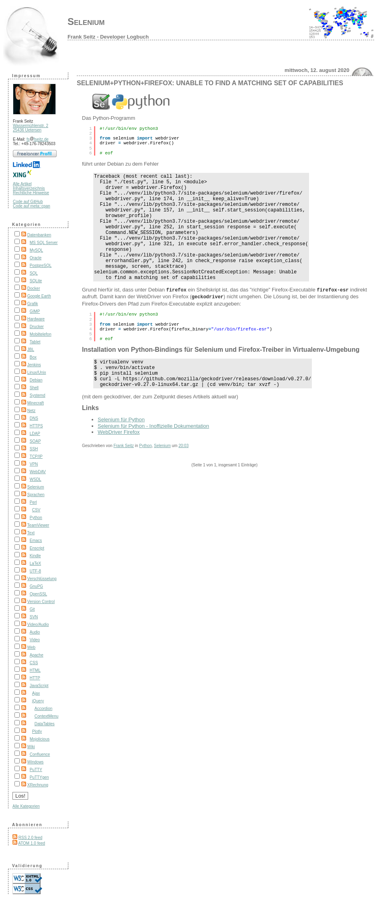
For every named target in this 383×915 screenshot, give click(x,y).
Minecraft (35, 403)
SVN (34, 617)
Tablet (35, 342)
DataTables (45, 724)
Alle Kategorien (26, 806)
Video (35, 640)
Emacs (36, 540)
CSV (36, 510)
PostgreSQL (40, 265)
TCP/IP (36, 456)
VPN (34, 464)
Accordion (43, 708)
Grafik (32, 304)
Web (31, 647)
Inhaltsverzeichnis (29, 188)
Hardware (36, 319)
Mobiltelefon (40, 334)
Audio (35, 632)
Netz (31, 410)
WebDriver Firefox (119, 459)
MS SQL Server (44, 242)
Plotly (37, 731)
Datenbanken (39, 235)
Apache (36, 655)
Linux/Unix (36, 372)
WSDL (35, 479)
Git (32, 609)
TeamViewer (38, 525)
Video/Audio (38, 624)
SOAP (35, 441)
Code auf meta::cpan (31, 206)
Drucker (37, 326)
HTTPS (36, 426)
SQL (34, 273)
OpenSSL (38, 594)
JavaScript (39, 685)
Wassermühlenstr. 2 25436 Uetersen (30, 127)
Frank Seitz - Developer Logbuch (108, 37)
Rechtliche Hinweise (31, 193)
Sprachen (36, 494)
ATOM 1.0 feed (31, 843)
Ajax (36, 693)
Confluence (40, 754)
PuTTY (36, 769)
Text (31, 533)
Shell (34, 388)
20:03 (183, 473)
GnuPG (36, 586)
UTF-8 (35, 571)
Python (36, 517)
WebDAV (38, 472)
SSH (34, 449)
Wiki (31, 747)
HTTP (35, 678)
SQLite (36, 281)
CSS (34, 663)
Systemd (37, 395)
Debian (36, 380)
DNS (34, 418)
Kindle (35, 556)
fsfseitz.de (38, 139)
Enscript (37, 548)
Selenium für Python (121, 447)
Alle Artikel (22, 184)
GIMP (35, 311)
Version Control (41, 601)
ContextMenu (46, 716)
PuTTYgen (39, 777)
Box (33, 357)
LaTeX (35, 563)
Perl (33, 502)
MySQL (36, 250)
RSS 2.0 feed (30, 837)
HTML (35, 670)
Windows (35, 762)
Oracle (35, 258)
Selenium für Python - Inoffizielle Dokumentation (153, 453)
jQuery (38, 701)
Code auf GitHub (28, 201)
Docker (33, 288)
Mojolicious (39, 739)
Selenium (86, 21)
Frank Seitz (123, 473)
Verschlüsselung (42, 578)
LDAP (35, 433)
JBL (30, 349)
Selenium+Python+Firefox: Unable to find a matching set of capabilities (210, 83)
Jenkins (34, 365)
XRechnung (37, 785)
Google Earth (39, 296)
